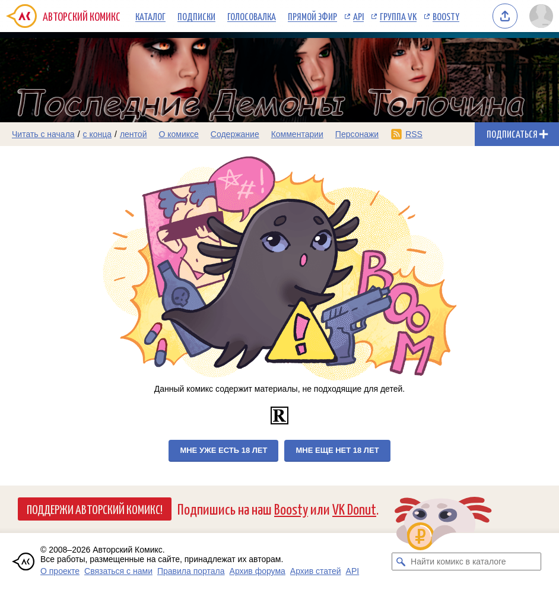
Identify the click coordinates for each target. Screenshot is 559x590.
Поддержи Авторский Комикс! (95, 508)
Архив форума (257, 571)
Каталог (150, 16)
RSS (414, 134)
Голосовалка (251, 16)
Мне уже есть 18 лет (223, 450)
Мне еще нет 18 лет (337, 450)
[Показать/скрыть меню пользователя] (541, 16)
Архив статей (315, 571)
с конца (97, 134)
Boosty (446, 16)
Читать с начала (43, 134)
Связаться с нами (118, 571)
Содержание (235, 134)
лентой (133, 134)
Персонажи (357, 134)
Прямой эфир (312, 16)
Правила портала (191, 571)
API (358, 16)
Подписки (196, 16)
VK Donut (354, 508)
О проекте (60, 571)
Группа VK (398, 16)
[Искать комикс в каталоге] (400, 561)
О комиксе (178, 134)
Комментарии (297, 134)
